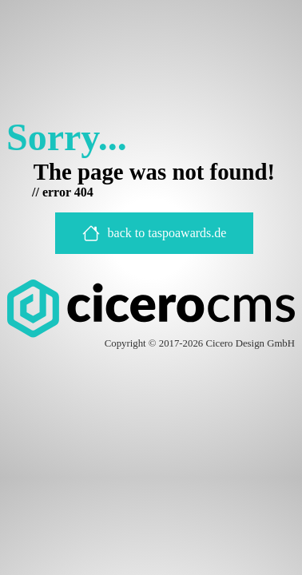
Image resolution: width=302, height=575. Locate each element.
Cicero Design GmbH (250, 343)
